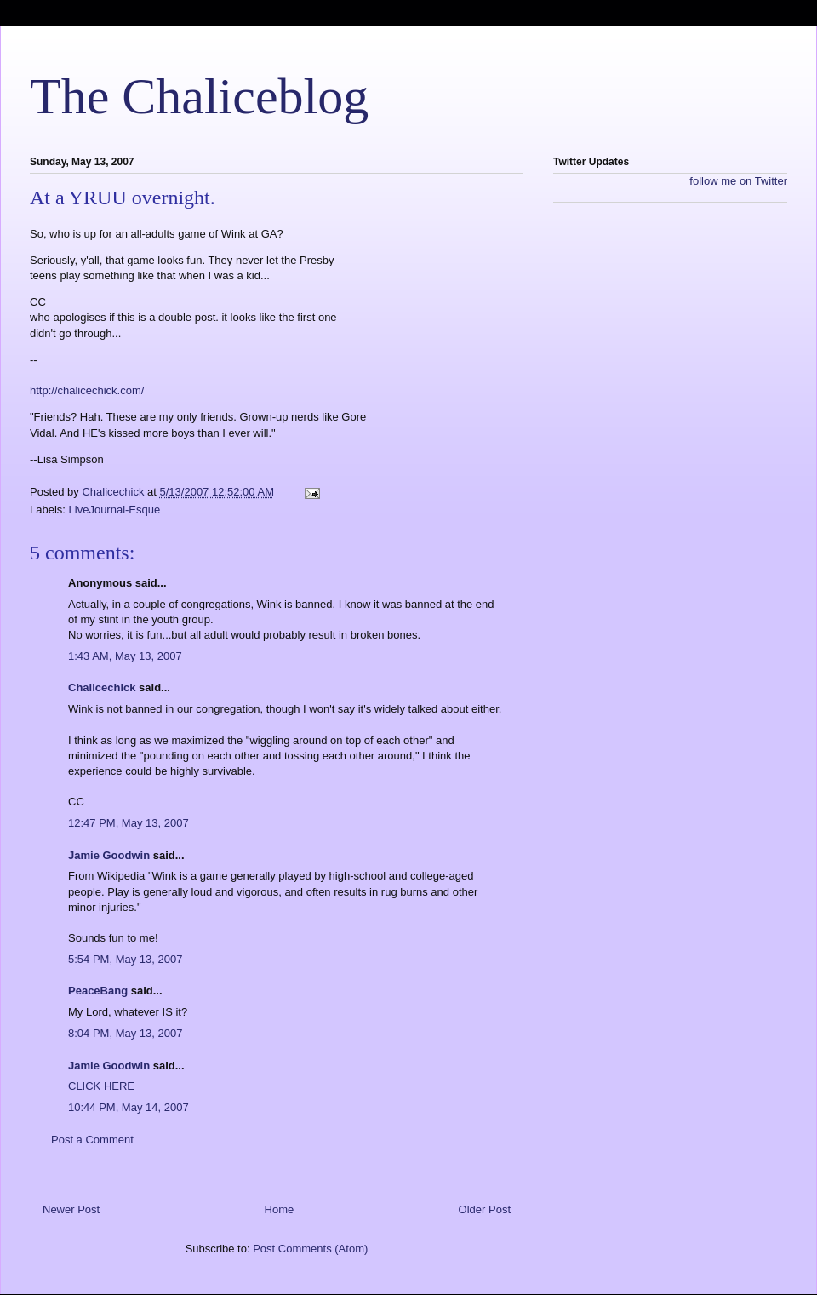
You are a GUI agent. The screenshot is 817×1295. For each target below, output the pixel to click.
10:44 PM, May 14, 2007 (128, 1107)
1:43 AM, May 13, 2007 (125, 656)
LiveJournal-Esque (115, 509)
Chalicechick (102, 687)
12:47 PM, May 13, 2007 (128, 823)
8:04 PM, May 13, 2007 (125, 1033)
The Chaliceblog (199, 96)
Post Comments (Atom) (310, 1248)
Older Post (485, 1209)
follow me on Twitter (738, 181)
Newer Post (71, 1209)
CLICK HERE (101, 1086)
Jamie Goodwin (109, 855)
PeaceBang (98, 990)
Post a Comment (92, 1139)
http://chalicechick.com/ (87, 390)
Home (279, 1209)
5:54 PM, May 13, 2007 (125, 959)
